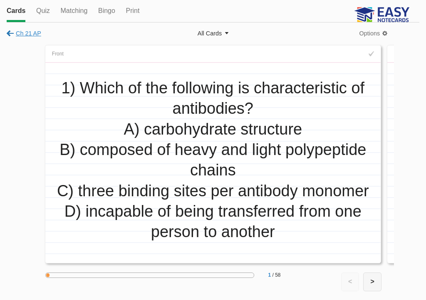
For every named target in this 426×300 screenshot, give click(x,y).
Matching (73, 10)
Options (369, 33)
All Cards (210, 33)
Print (132, 10)
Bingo (106, 10)
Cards (16, 10)
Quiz (43, 10)
